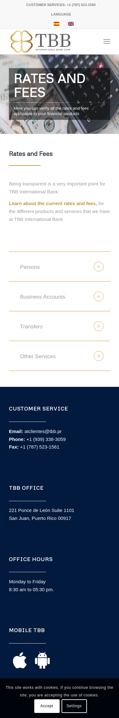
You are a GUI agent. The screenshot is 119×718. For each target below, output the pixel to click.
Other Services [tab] (62, 356)
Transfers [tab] (62, 326)
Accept (46, 706)
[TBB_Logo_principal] (49, 41)
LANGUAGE (61, 14)
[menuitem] (61, 4)
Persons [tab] (62, 267)
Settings (74, 706)
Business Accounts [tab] (62, 296)
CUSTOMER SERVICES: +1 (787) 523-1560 (61, 5)
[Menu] (106, 41)
